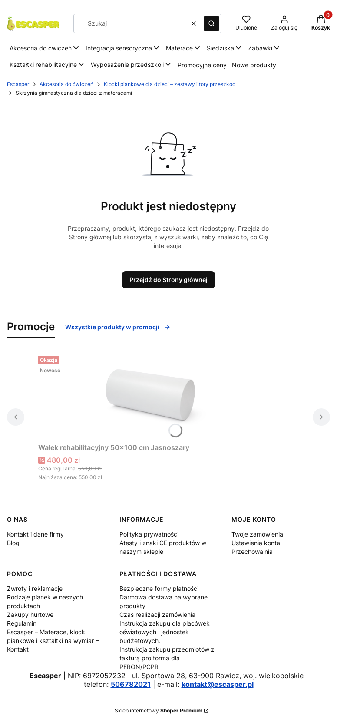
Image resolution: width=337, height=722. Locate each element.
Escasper (18, 84)
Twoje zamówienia (257, 534)
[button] (211, 23)
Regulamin (21, 623)
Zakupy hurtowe (30, 614)
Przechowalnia (252, 551)
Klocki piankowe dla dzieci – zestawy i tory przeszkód (169, 84)
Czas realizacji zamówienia (157, 614)
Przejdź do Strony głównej (168, 279)
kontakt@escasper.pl (218, 684)
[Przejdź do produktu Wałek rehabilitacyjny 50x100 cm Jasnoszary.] (146, 395)
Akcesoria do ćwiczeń (66, 84)
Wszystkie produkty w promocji (118, 327)
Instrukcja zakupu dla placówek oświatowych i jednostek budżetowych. (164, 631)
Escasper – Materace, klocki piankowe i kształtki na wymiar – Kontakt (53, 640)
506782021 (131, 684)
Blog (13, 542)
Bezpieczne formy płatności (158, 588)
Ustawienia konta (255, 542)
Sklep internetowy (158, 710)
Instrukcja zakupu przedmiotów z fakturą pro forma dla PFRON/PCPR (167, 658)
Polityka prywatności (148, 534)
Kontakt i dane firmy (35, 534)
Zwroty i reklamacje (35, 588)
